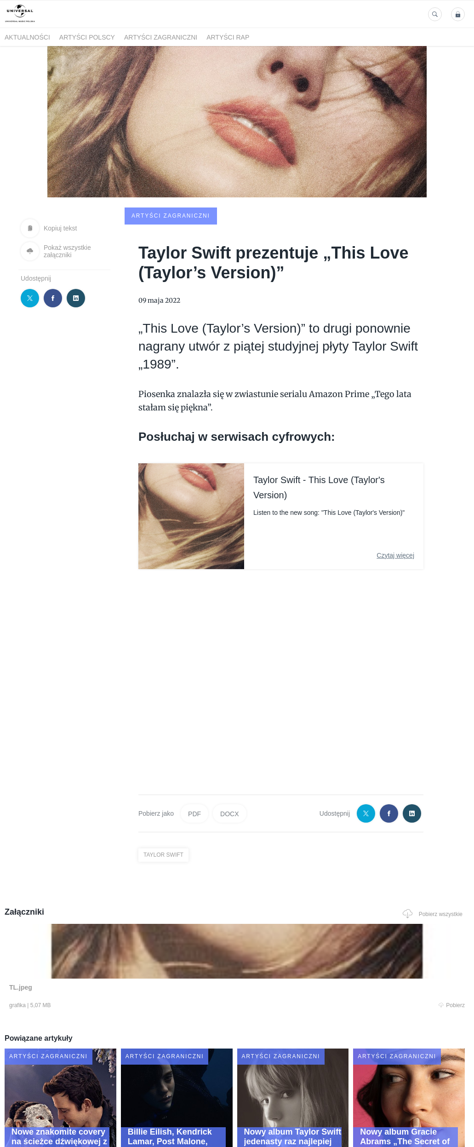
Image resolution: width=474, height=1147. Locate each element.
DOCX (229, 743)
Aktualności (27, 37)
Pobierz (96, 937)
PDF (194, 743)
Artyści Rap (227, 37)
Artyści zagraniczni (160, 37)
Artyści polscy (87, 37)
